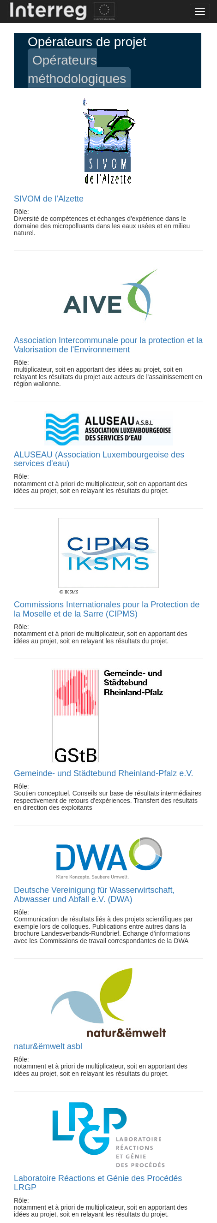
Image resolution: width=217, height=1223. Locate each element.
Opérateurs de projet (87, 42)
